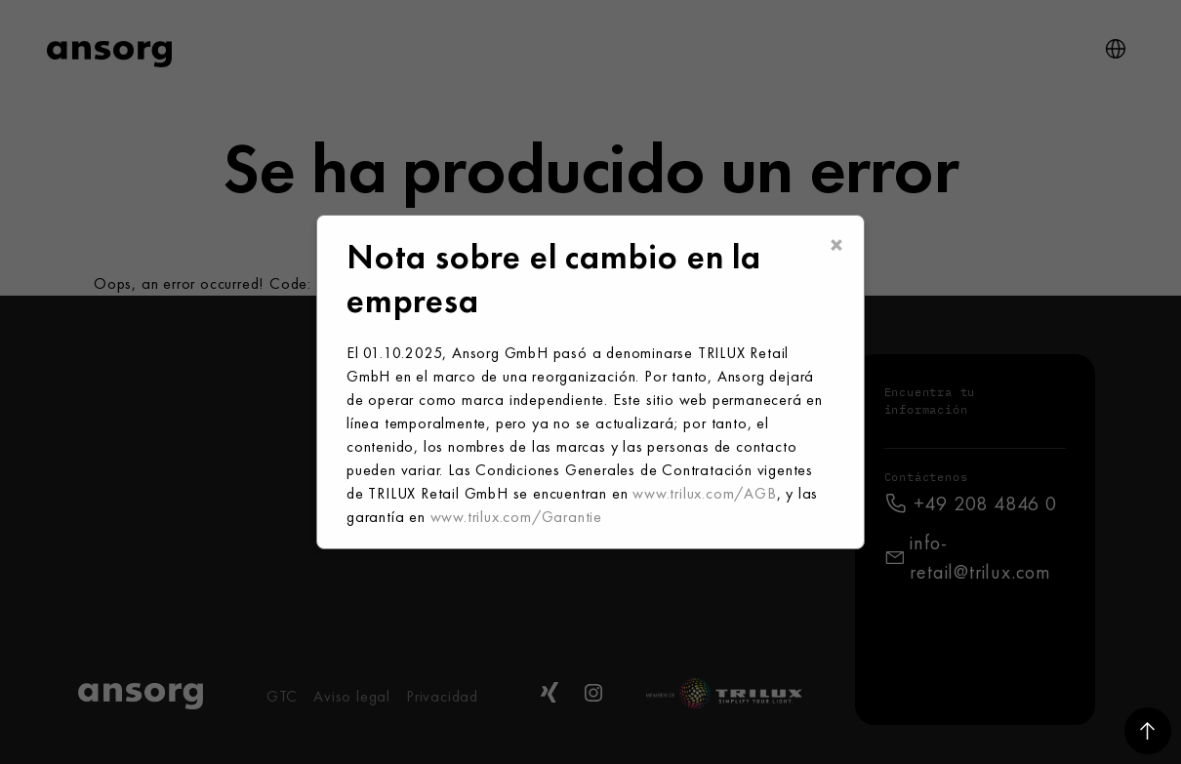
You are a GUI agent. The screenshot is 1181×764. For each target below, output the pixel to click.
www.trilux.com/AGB (704, 493)
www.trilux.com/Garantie (516, 516)
